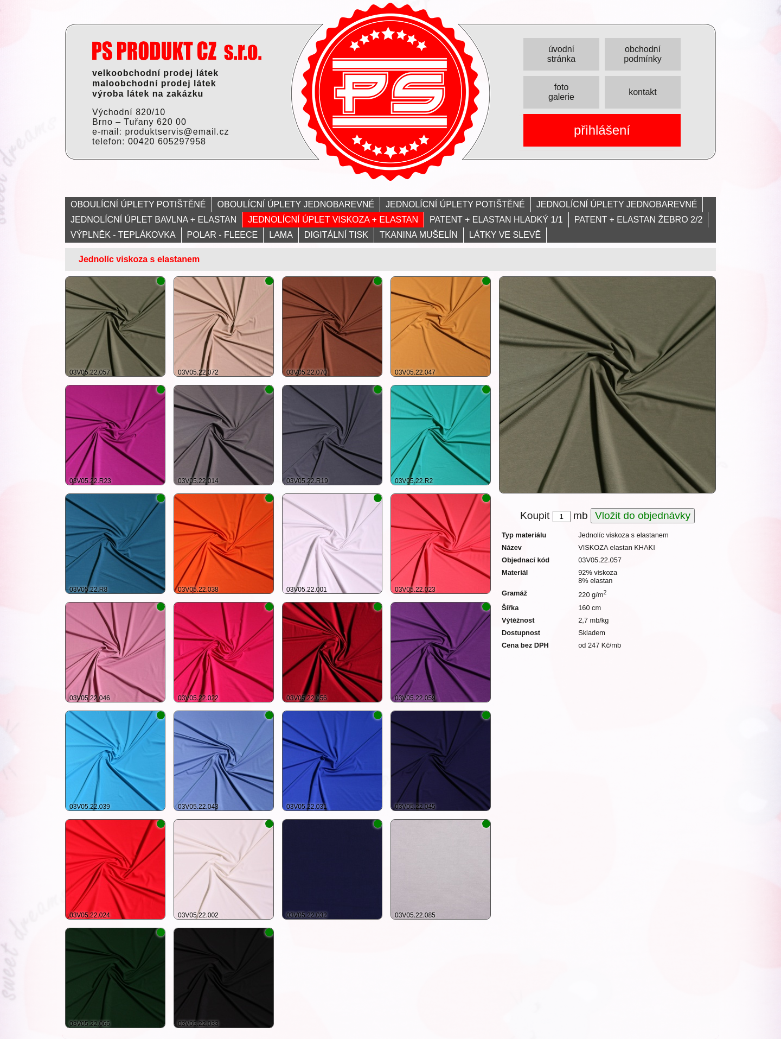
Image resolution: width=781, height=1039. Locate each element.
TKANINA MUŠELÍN (419, 234)
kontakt (643, 92)
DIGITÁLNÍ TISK (336, 234)
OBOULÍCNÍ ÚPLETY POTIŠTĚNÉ (138, 204)
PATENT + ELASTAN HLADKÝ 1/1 (496, 219)
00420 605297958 (167, 141)
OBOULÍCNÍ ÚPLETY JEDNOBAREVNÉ (296, 204)
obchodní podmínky (642, 54)
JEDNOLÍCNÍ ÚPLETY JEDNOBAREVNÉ (616, 204)
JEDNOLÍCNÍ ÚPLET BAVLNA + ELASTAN (153, 219)
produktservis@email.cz (177, 131)
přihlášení (602, 130)
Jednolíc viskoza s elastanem (139, 259)
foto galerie (561, 92)
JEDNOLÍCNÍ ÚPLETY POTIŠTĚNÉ (455, 204)
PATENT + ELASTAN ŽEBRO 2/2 (638, 219)
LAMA (281, 234)
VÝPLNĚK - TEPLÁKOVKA (123, 234)
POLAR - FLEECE (222, 234)
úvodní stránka (561, 54)
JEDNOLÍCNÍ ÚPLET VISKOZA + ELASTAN (333, 219)
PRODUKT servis (176, 50)
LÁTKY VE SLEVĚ (505, 234)
